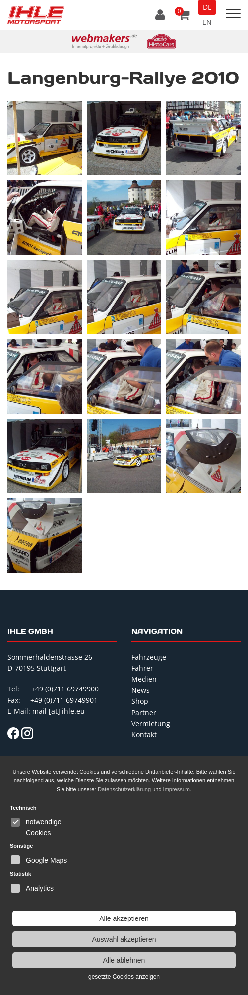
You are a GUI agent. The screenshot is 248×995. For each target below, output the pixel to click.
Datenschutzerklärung (124, 789)
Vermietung (150, 723)
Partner (143, 712)
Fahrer (142, 668)
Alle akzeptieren (124, 918)
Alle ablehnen (124, 960)
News (140, 690)
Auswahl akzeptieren (124, 939)
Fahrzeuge (148, 657)
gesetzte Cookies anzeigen (124, 976)
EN (207, 22)
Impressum (176, 789)
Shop (139, 701)
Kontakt (144, 734)
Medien (144, 679)
